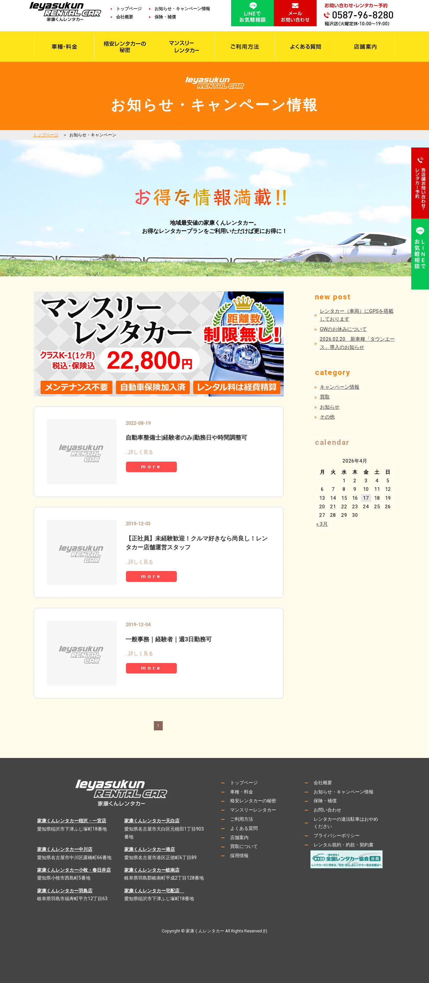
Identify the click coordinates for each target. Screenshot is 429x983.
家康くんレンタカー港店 (149, 849)
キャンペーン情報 (339, 387)
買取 (325, 397)
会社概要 (129, 16)
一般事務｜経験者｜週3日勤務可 (169, 639)
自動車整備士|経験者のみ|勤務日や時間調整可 (186, 437)
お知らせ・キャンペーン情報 (182, 8)
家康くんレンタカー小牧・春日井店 (74, 870)
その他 (327, 417)
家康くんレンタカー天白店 (151, 820)
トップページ (129, 8)
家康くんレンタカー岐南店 (151, 870)
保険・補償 (165, 16)
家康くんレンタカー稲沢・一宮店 (71, 820)
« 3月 (322, 524)
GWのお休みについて (343, 329)
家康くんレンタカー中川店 (64, 849)
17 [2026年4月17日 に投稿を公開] (366, 498)
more (153, 467)
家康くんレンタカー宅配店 (154, 890)
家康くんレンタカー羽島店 (64, 890)
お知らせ (330, 407)
